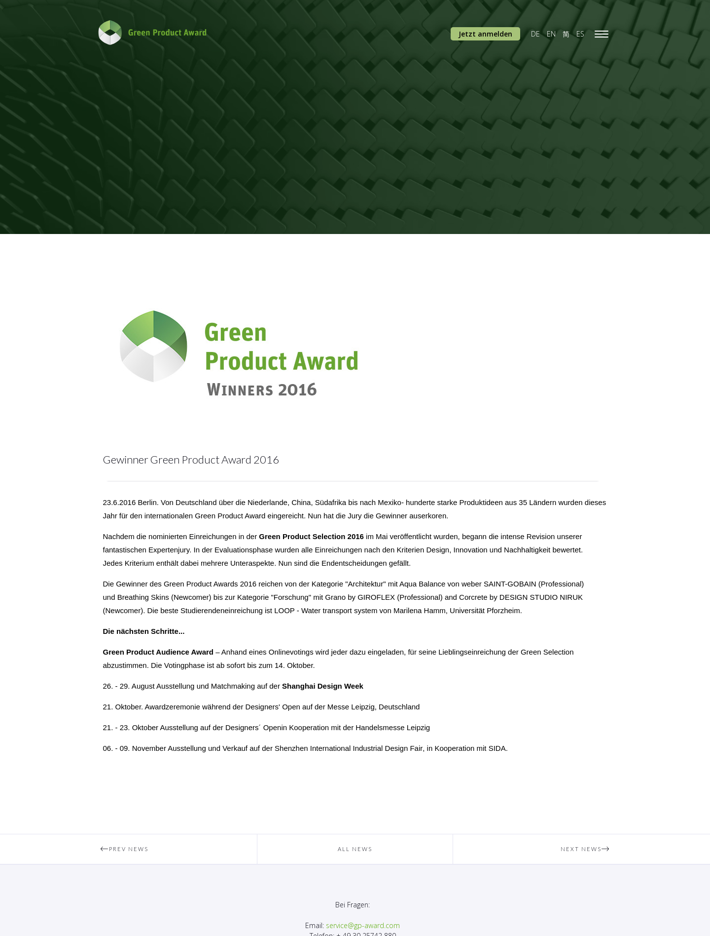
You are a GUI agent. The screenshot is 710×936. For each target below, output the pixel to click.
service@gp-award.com (363, 925)
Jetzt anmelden (485, 34)
